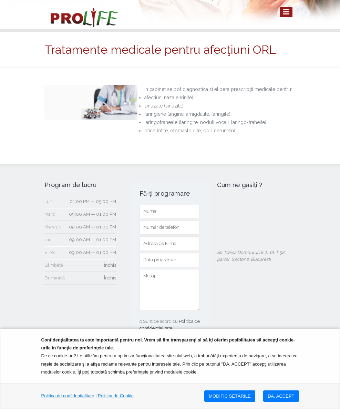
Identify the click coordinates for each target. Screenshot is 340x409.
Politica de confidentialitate (67, 395)
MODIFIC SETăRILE (229, 396)
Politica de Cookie (116, 395)
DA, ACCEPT (281, 396)
